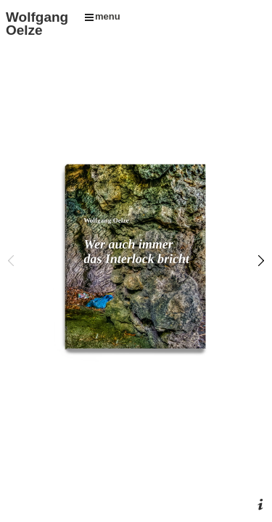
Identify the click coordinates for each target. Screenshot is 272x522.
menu (102, 16)
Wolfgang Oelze (37, 23)
